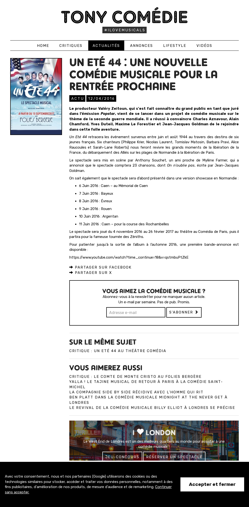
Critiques (70, 45)
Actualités (106, 45)
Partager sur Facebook (100, 267)
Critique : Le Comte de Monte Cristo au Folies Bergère (135, 376)
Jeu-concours (122, 457)
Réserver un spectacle (174, 457)
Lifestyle (174, 45)
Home (43, 45)
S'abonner (184, 312)
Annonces (141, 45)
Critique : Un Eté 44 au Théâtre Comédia (117, 350)
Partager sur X (90, 272)
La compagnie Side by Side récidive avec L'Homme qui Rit (136, 392)
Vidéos (204, 45)
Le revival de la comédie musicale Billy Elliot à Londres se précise (152, 407)
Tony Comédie (124, 17)
